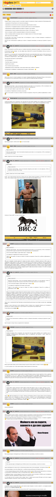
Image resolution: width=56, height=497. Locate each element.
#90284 (4, 458)
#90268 (4, 272)
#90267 (4, 243)
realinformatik (13, 17)
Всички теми (8, 8)
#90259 (4, 98)
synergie (12, 327)
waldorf (12, 243)
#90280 (4, 381)
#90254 (4, 45)
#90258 (4, 82)
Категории (19, 8)
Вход (13, 5)
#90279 (4, 370)
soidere (12, 370)
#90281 (4, 403)
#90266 (4, 160)
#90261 (4, 138)
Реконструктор (13, 98)
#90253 (4, 17)
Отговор (8, 14)
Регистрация (17, 5)
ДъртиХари (13, 73)
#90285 (4, 482)
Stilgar (12, 312)
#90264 (4, 146)
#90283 (4, 450)
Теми (14, 8)
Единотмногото (14, 45)
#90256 (4, 73)
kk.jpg (6, 134)
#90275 (4, 327)
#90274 (4, 312)
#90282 (4, 411)
